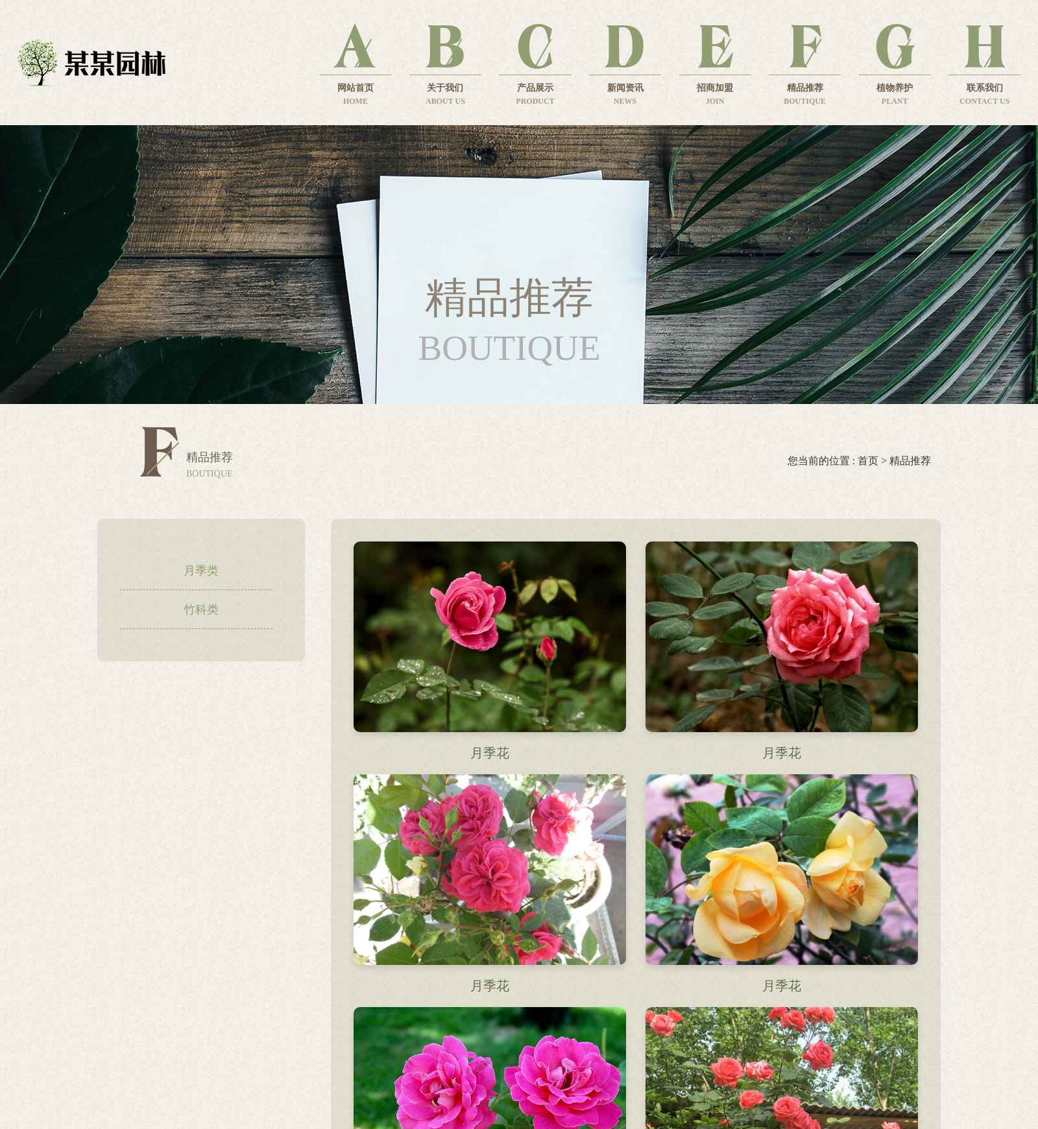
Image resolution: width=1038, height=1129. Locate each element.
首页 (868, 460)
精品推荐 (910, 460)
